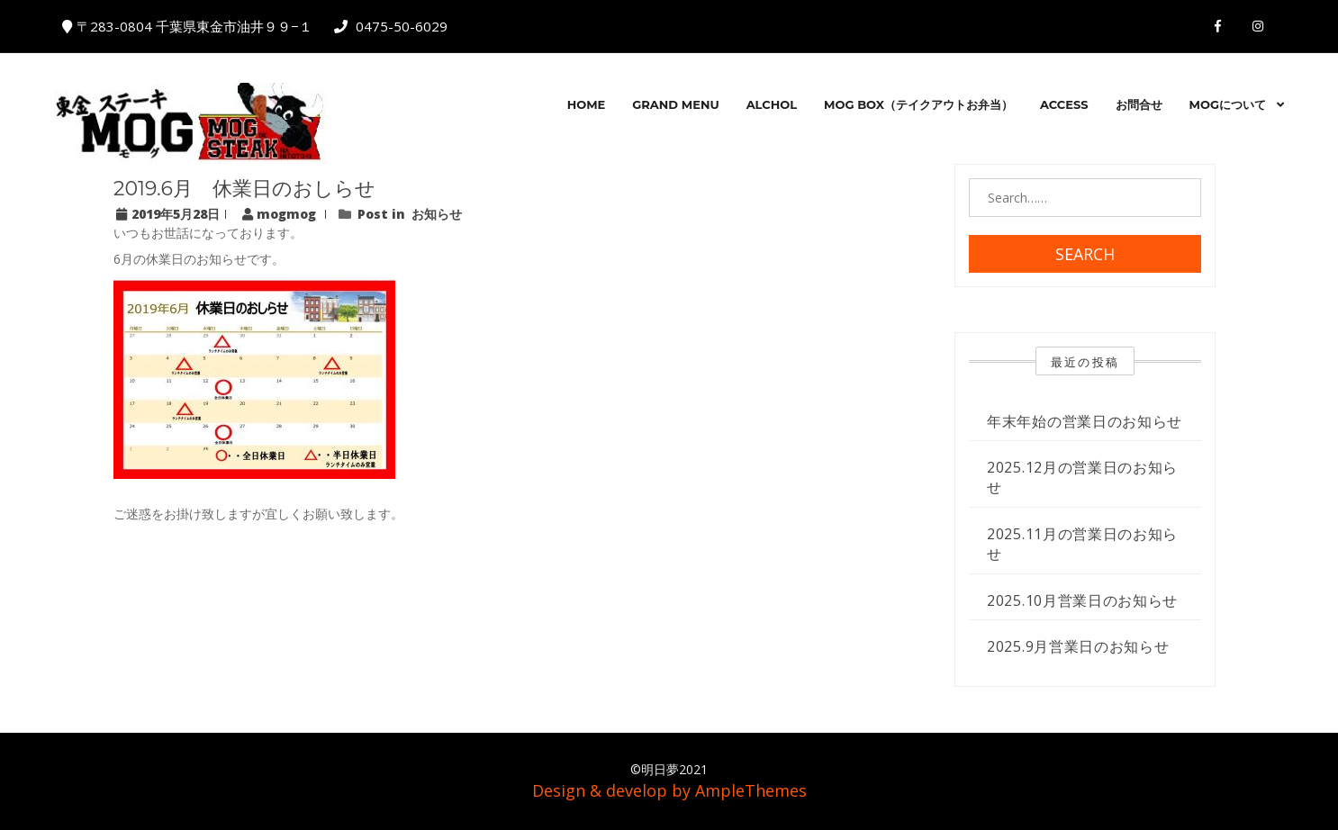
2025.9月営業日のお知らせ (1078, 646)
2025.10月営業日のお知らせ (1082, 600)
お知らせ (436, 213)
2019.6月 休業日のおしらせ (244, 188)
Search (1085, 254)
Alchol (771, 104)
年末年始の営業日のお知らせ (1084, 421)
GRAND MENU (675, 104)
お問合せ (1139, 104)
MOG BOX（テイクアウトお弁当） (918, 104)
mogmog (281, 213)
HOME (586, 104)
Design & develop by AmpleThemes (669, 790)
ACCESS (1064, 104)
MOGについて (1227, 104)
